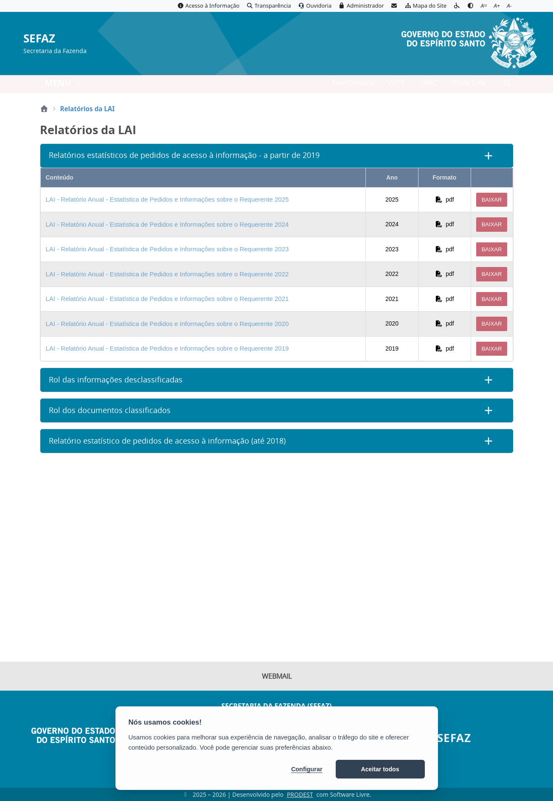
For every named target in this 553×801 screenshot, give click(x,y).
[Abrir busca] (508, 85)
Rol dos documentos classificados (110, 410)
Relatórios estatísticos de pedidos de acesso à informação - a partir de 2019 (184, 155)
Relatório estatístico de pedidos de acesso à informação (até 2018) (167, 441)
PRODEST (300, 794)
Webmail (277, 677)
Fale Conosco (353, 85)
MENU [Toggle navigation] (63, 85)
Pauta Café (469, 85)
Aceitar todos (380, 769)
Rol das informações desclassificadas (115, 380)
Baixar (492, 200)
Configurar (307, 769)
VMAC (428, 85)
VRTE (396, 85)
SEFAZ (39, 38)
